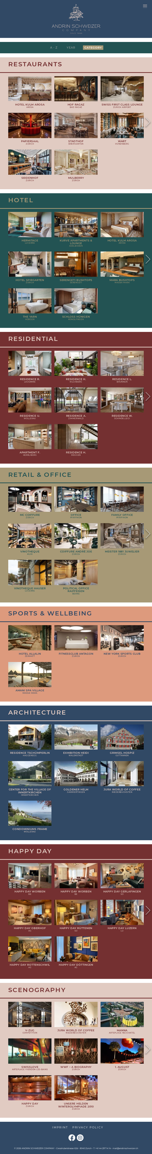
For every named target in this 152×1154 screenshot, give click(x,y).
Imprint (60, 1127)
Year (71, 47)
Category (93, 47)
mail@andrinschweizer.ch (125, 1148)
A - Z (54, 47)
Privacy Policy (87, 1127)
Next (147, 122)
